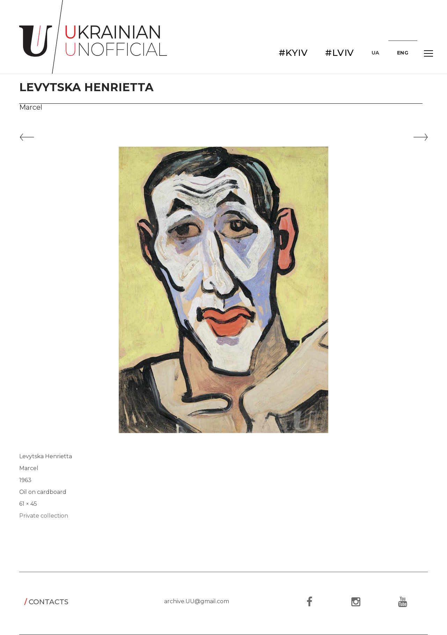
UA (376, 53)
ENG (403, 53)
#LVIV (339, 52)
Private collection (43, 515)
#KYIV (293, 52)
